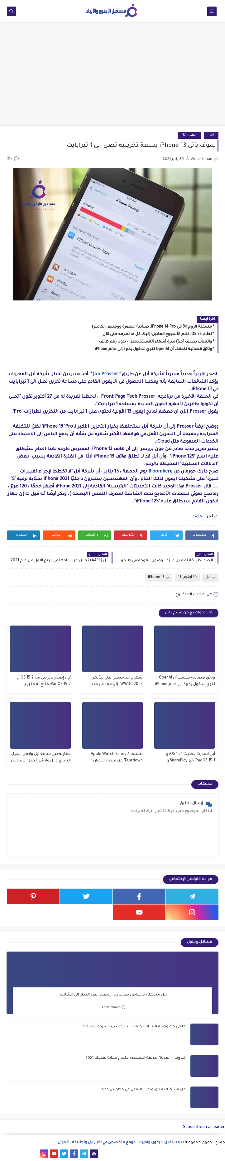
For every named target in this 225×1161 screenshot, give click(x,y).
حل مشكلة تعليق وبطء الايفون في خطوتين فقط (143, 1090)
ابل (211, 135)
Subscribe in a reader (204, 1127)
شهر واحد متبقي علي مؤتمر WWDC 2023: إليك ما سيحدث (116, 681)
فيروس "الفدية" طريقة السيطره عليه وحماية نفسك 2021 (136, 1058)
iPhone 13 (158, 577)
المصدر (197, 517)
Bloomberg (160, 471)
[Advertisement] (112, 77)
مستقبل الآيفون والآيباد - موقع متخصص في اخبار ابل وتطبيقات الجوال (119, 1143)
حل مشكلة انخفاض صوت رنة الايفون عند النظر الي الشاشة (113, 995)
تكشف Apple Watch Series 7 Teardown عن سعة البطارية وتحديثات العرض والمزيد (116, 758)
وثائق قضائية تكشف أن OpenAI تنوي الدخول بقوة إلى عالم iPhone (153, 349)
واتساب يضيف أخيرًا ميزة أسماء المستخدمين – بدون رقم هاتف (155, 342)
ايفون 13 (189, 135)
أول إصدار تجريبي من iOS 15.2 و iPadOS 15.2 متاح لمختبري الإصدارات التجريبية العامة (44, 682)
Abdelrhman (113, 1007)
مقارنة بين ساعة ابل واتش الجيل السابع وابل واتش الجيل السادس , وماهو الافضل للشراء (41, 758)
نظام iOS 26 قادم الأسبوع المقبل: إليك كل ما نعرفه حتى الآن (157, 334)
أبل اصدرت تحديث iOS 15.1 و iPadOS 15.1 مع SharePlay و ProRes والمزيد (190, 758)
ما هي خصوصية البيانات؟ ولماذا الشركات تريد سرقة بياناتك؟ (134, 1027)
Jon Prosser (105, 374)
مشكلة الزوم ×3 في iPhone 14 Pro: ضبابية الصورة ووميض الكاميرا (152, 327)
